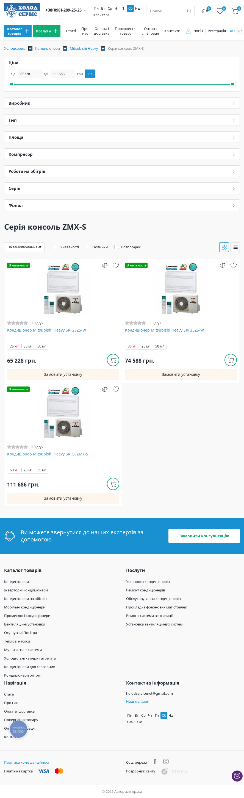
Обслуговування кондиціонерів (153, 598)
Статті (71, 31)
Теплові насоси (17, 641)
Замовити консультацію (204, 535)
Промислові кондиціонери (27, 615)
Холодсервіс (14, 48)
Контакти (172, 31)
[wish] (116, 265)
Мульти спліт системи (23, 649)
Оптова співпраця (150, 31)
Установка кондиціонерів (148, 581)
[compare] (105, 265)
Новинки (100, 246)
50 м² (41, 346)
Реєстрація (217, 31)
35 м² (28, 346)
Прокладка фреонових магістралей (156, 607)
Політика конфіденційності (27, 762)
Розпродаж (131, 246)
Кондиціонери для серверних (29, 666)
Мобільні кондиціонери (24, 607)
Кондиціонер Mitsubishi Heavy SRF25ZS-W (46, 330)
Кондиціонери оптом (22, 675)
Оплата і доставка (101, 31)
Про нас (84, 31)
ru (232, 30)
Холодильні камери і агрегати (30, 658)
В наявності (69, 246)
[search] (189, 11)
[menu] (18, 31)
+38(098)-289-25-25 (63, 10)
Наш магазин (137, 701)
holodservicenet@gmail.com (149, 693)
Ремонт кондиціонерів (145, 590)
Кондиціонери (47, 48)
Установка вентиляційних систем (154, 624)
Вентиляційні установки (24, 624)
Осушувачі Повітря (20, 632)
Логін (198, 31)
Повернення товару (125, 31)
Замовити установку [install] (63, 374)
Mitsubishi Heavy (84, 48)
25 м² (14, 346)
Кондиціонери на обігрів (25, 598)
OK (90, 73)
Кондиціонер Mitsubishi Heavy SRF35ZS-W (164, 330)
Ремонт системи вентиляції (149, 615)
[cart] (235, 11)
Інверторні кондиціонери (26, 590)
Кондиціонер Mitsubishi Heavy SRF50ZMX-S (47, 454)
